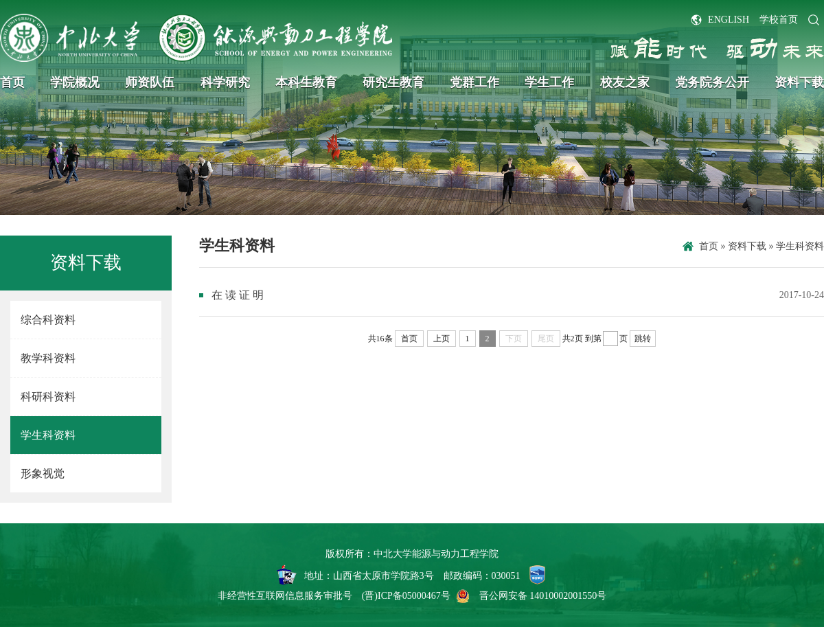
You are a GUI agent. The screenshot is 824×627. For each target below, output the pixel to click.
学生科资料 (800, 246)
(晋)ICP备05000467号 (406, 596)
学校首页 (778, 19)
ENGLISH (728, 19)
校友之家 (625, 82)
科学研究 (225, 82)
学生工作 (549, 82)
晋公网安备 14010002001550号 (543, 596)
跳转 (642, 338)
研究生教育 (393, 82)
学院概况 (75, 82)
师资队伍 (149, 82)
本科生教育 (306, 82)
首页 (12, 82)
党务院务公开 (712, 82)
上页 (441, 338)
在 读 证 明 (237, 295)
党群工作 (474, 82)
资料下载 (799, 82)
